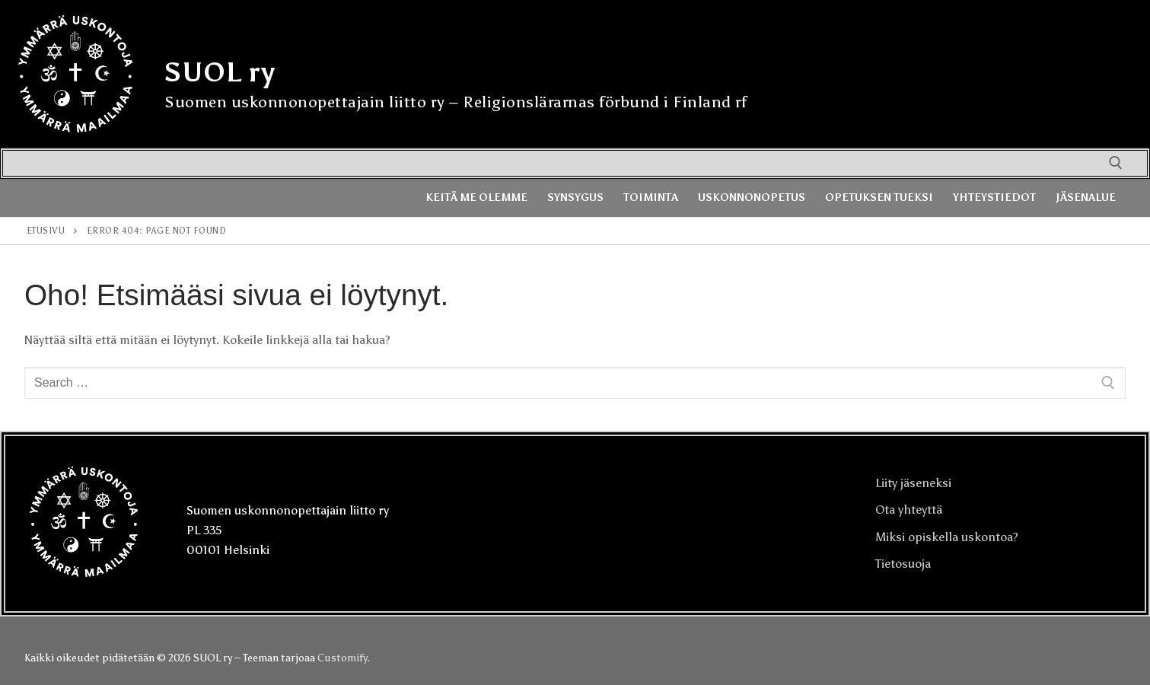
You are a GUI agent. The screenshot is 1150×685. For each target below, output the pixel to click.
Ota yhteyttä (908, 509)
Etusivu (46, 230)
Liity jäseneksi (913, 483)
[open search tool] (1116, 163)
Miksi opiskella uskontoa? (946, 537)
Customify (342, 658)
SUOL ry (219, 72)
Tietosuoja (903, 563)
